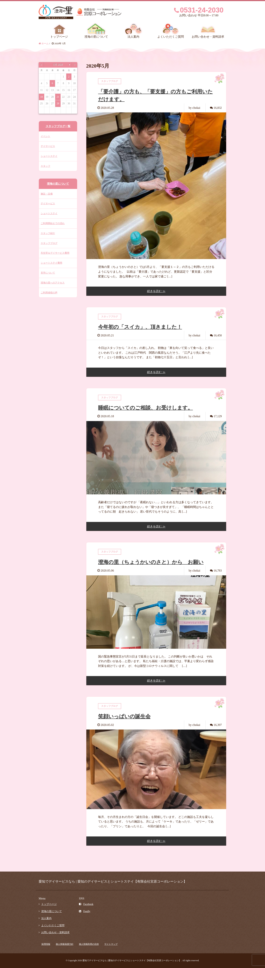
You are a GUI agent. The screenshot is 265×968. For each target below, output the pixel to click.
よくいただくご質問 (170, 36)
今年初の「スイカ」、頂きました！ (140, 327)
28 (57, 103)
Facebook (86, 904)
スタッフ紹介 (48, 233)
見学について (48, 272)
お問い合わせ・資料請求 (208, 36)
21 (57, 97)
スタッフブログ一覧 (58, 126)
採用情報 (45, 944)
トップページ (59, 36)
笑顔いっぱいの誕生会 (124, 716)
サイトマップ (111, 944)
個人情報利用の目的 (89, 944)
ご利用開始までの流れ (53, 223)
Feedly (84, 911)
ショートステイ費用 (51, 262)
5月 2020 (58, 64)
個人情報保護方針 (64, 944)
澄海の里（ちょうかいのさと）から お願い (151, 562)
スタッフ (45, 166)
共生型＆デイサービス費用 (55, 253)
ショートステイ (49, 156)
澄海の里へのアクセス (53, 282)
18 (41, 97)
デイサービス (48, 146)
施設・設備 (47, 193)
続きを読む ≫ (156, 291)
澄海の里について (96, 36)
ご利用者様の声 (49, 292)
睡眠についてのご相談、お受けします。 (145, 408)
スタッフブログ (49, 243)
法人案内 (133, 36)
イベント (45, 136)
